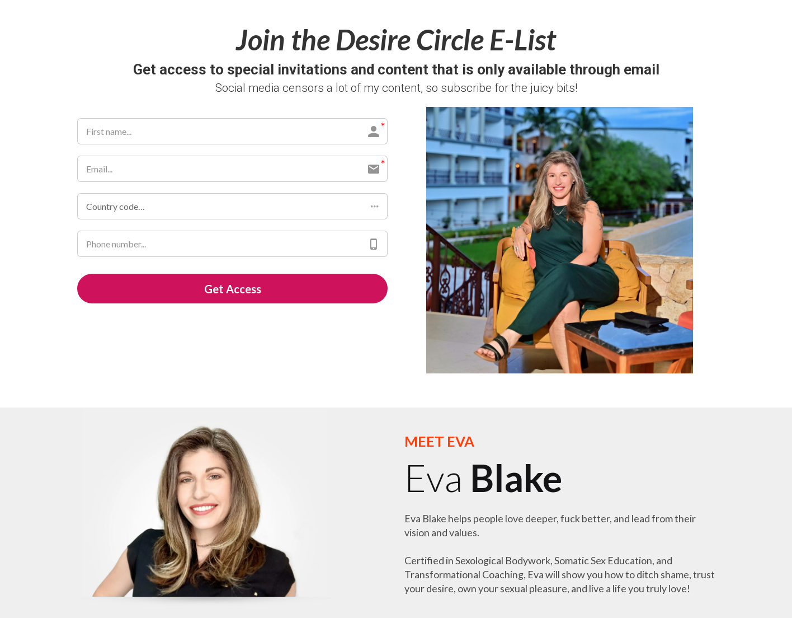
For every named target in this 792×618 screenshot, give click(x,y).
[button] (232, 206)
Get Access (232, 289)
